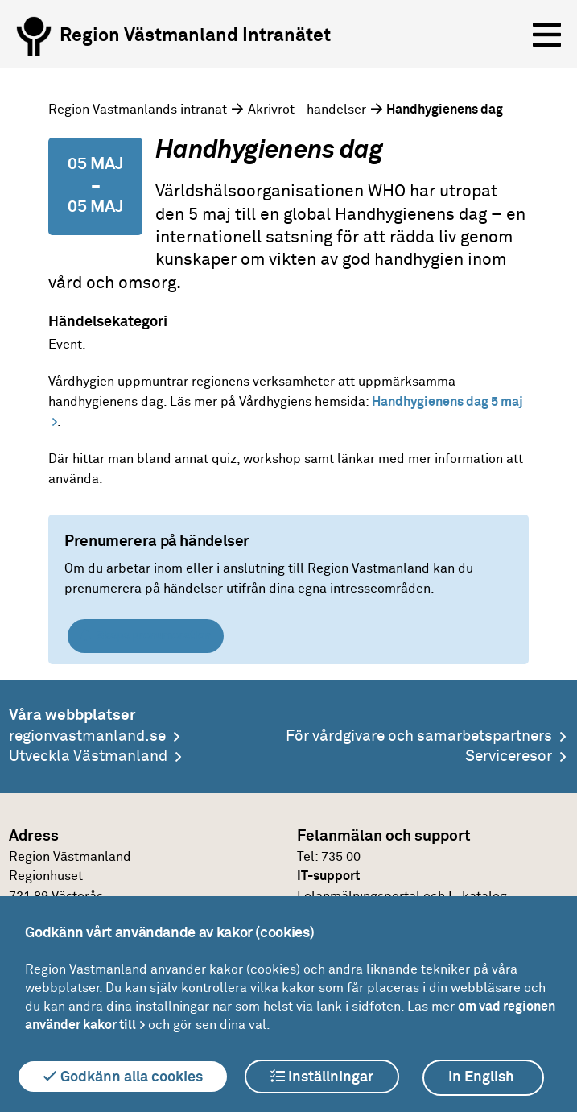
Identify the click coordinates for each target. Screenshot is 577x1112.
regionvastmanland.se (87, 736)
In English (481, 1077)
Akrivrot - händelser (307, 109)
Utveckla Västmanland (88, 756)
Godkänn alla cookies (123, 1077)
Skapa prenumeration (145, 636)
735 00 (341, 856)
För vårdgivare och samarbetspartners (419, 736)
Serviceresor (508, 756)
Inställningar (321, 1077)
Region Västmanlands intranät (137, 109)
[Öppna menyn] (547, 36)
